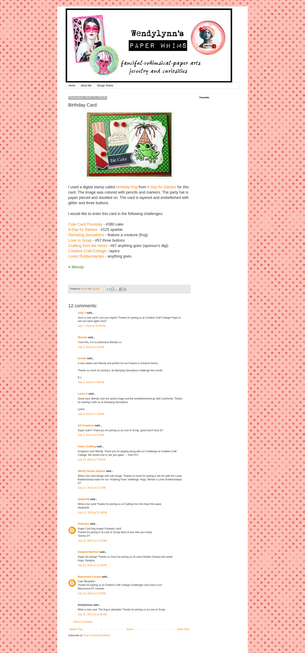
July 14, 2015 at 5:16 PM (91, 593)
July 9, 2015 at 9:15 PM (91, 435)
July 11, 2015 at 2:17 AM (91, 487)
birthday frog (126, 187)
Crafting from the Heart (87, 246)
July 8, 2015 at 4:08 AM (91, 382)
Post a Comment (82, 621)
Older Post (183, 629)
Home (71, 85)
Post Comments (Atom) (97, 635)
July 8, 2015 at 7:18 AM (91, 414)
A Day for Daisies (161, 187)
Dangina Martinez (88, 551)
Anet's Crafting (87, 446)
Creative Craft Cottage (87, 251)
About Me (86, 85)
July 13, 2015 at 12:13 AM (92, 540)
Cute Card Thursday (85, 224)
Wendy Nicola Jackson (91, 471)
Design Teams (105, 85)
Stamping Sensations (86, 235)
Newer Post (75, 629)
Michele (82, 337)
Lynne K (83, 393)
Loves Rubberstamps (86, 256)
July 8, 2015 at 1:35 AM (91, 347)
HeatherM (83, 499)
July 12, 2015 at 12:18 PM (92, 512)
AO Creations (86, 425)
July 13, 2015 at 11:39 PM (92, 565)
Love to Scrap (80, 240)
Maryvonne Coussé (89, 576)
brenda (82, 358)
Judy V (82, 312)
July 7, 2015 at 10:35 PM (91, 325)
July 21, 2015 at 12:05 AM (92, 614)
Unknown (83, 523)
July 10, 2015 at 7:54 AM (91, 459)
